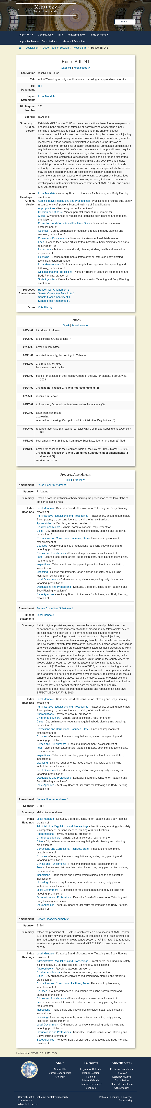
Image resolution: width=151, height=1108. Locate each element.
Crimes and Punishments (53, 238)
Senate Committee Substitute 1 (56, 293)
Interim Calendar (91, 1080)
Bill (40, 86)
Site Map (60, 1076)
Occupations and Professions (55, 271)
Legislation (32, 47)
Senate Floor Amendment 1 (54, 297)
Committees (46, 34)
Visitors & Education (75, 41)
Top (66, 325)
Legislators (26, 34)
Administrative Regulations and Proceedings (64, 200)
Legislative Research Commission (38, 41)
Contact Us (60, 1069)
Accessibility (125, 1100)
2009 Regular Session (56, 47)
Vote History (45, 307)
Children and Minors (50, 212)
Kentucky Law (76, 34)
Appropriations (46, 208)
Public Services (99, 34)
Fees (41, 242)
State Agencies (47, 279)
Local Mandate (46, 96)
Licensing (43, 257)
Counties (43, 230)
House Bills (80, 47)
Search (124, 21)
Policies (103, 1097)
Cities (41, 215)
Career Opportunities (60, 1072)
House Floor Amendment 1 (53, 289)
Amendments (82, 67)
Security (114, 1097)
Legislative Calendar (91, 1069)
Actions (66, 67)
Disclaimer (126, 1097)
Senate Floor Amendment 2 (54, 300)
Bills (60, 34)
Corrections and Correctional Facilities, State (64, 223)
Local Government (49, 264)
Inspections (44, 249)
